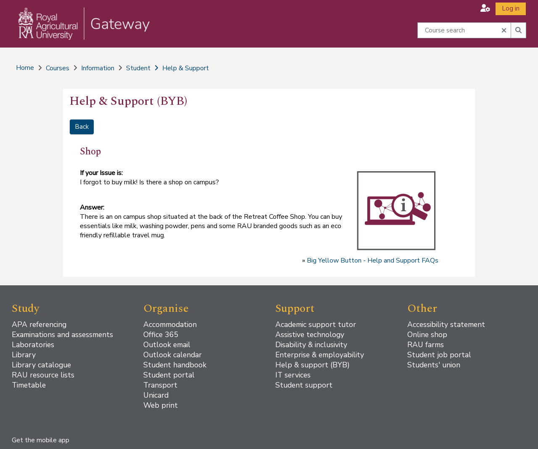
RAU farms (425, 345)
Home (25, 67)
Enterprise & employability (319, 355)
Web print (160, 405)
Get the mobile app (40, 440)
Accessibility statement (446, 324)
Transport (160, 385)
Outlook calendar (172, 355)
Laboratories (33, 345)
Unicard (156, 395)
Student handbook (174, 365)
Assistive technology (309, 334)
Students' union (433, 365)
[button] (485, 8)
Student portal (169, 375)
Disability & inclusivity (311, 345)
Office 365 (161, 334)
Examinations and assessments (62, 334)
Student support (303, 385)
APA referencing (39, 324)
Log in (511, 8)
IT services (293, 375)
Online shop (427, 334)
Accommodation (170, 324)
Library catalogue (41, 365)
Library (24, 355)
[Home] (78, 32)
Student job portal (439, 355)
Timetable (29, 385)
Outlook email (166, 345)
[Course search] (464, 30)
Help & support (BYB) (312, 365)
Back (82, 126)
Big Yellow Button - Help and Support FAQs (372, 260)
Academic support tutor (315, 324)
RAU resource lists (43, 375)
